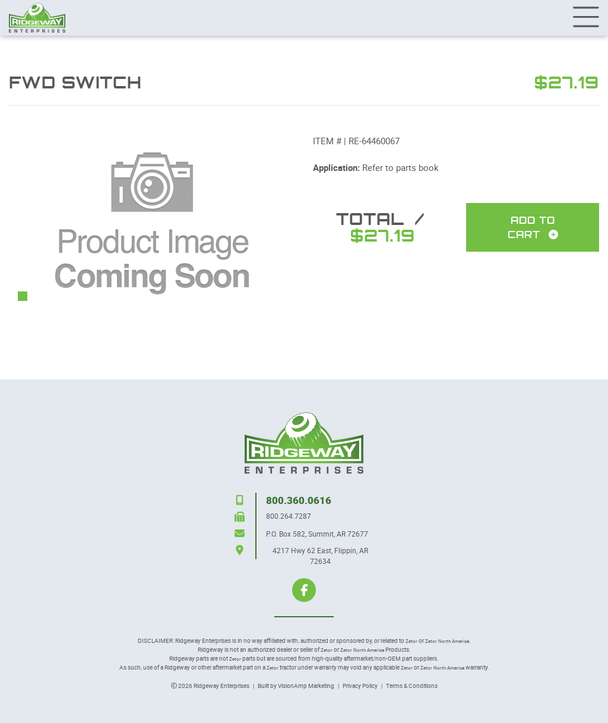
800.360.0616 (298, 500)
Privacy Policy (360, 685)
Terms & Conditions (412, 685)
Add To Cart (533, 227)
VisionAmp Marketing (306, 685)
